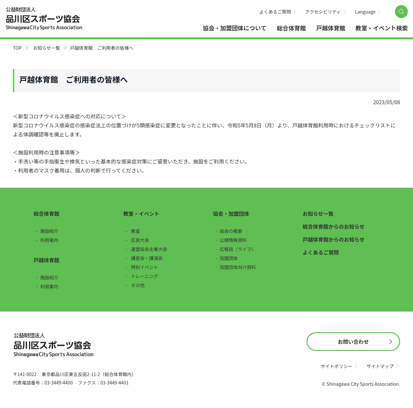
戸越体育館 (330, 28)
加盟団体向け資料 (238, 267)
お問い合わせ (353, 341)
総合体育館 (291, 28)
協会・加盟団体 (231, 213)
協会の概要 (231, 231)
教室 (135, 231)
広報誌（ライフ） (238, 249)
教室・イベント (141, 213)
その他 (138, 285)
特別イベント (144, 267)
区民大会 (140, 240)
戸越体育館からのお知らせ (334, 239)
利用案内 (49, 240)
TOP (17, 48)
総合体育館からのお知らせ (334, 226)
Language (365, 11)
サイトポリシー (336, 366)
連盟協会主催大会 (149, 249)
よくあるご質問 (275, 11)
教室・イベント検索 (382, 28)
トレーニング (144, 276)
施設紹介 (49, 231)
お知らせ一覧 (46, 48)
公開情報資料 (233, 240)
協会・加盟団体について (235, 28)
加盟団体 (229, 258)
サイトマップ (380, 366)
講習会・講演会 (147, 258)
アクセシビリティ (323, 11)
